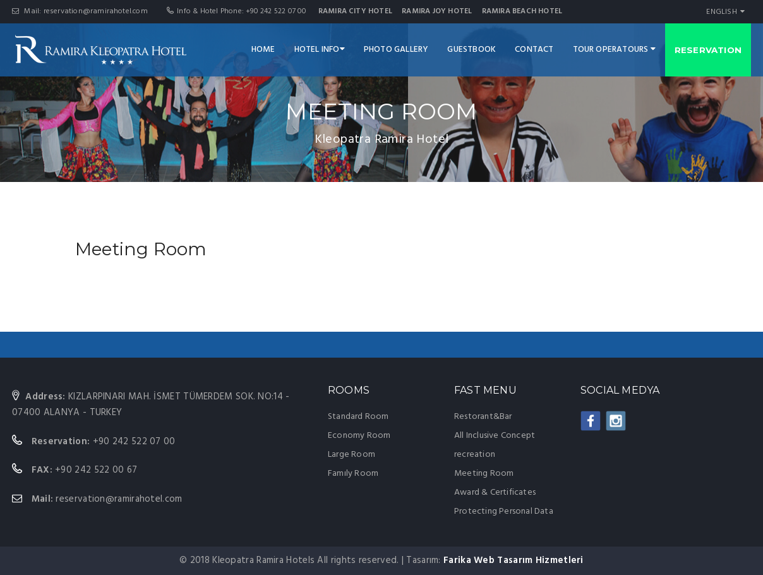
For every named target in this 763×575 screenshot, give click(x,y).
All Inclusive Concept (494, 435)
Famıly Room (353, 473)
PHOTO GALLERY (396, 49)
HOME (263, 49)
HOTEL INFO (319, 49)
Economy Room (359, 435)
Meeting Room (484, 473)
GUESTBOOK (471, 49)
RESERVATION (708, 50)
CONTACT (534, 49)
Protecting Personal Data (503, 511)
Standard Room (358, 416)
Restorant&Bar (483, 416)
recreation (474, 454)
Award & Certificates (495, 492)
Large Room (351, 454)
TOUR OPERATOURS (614, 49)
